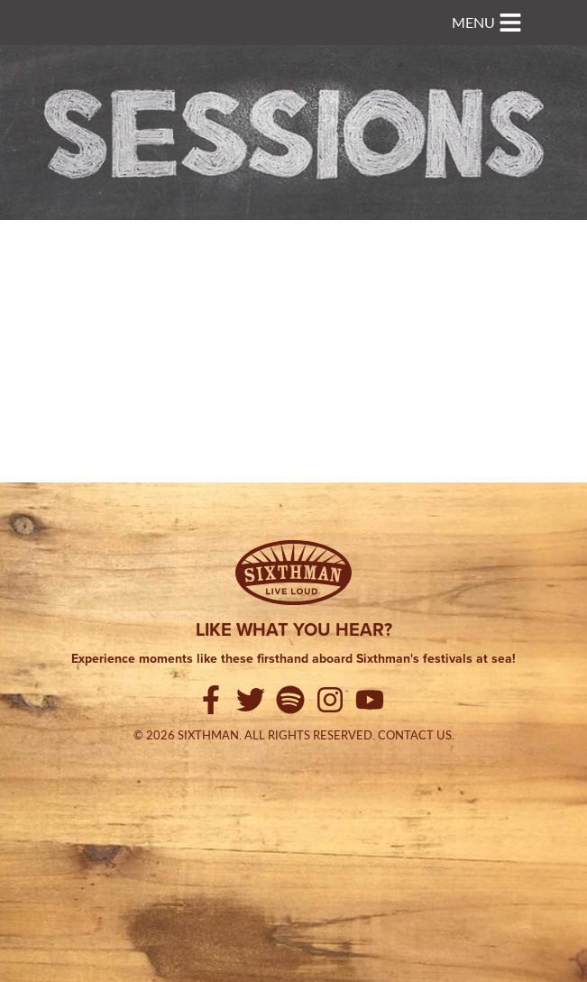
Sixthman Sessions (83, 11)
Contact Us (415, 735)
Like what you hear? (294, 629)
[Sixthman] (293, 572)
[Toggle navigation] (486, 22)
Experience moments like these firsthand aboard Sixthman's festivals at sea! (293, 659)
